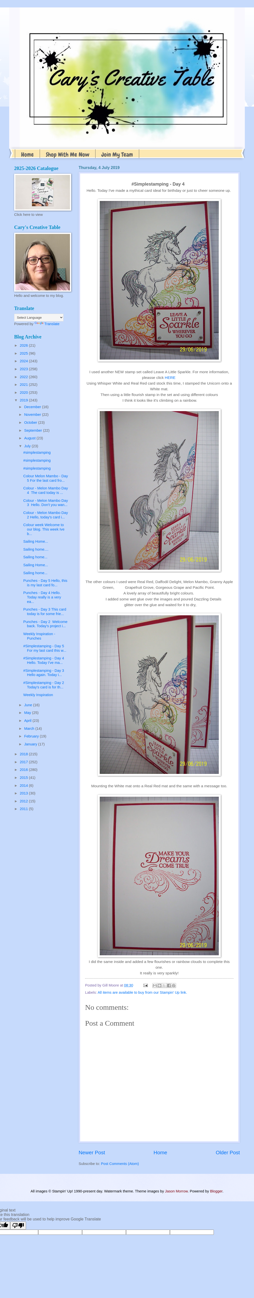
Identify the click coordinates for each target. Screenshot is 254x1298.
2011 (24, 809)
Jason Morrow (176, 1191)
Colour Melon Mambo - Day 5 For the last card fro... (45, 478)
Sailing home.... (35, 549)
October (31, 422)
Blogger (216, 1191)
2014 (24, 786)
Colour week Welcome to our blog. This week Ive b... (43, 529)
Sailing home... (35, 557)
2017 (24, 762)
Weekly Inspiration (38, 695)
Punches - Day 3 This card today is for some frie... (44, 611)
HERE (170, 377)
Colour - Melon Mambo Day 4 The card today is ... (45, 490)
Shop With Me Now (67, 154)
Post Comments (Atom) (120, 1164)
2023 (24, 369)
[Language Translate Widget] (39, 317)
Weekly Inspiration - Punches (39, 636)
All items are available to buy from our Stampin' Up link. (142, 992)
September (33, 430)
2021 (24, 385)
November (33, 415)
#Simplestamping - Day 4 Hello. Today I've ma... (44, 660)
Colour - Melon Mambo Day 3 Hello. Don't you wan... (45, 503)
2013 (24, 793)
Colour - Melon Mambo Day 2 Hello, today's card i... (45, 515)
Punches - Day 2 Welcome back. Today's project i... (45, 624)
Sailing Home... (35, 541)
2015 (24, 778)
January (31, 744)
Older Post (228, 1152)
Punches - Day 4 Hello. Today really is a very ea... (42, 597)
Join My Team (117, 154)
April (28, 721)
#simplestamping (37, 452)
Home (27, 154)
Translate (47, 324)
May (28, 713)
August (30, 438)
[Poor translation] (18, 1225)
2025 (24, 353)
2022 (24, 377)
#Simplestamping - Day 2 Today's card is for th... (44, 685)
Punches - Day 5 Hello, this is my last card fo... (45, 583)
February (32, 736)
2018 (24, 754)
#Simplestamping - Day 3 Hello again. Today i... (44, 673)
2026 (24, 345)
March (29, 729)
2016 (24, 770)
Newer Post (92, 1152)
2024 (24, 361)
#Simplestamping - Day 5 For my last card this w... (44, 648)
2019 (24, 400)
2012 (24, 801)
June (28, 705)
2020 (24, 393)
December (33, 407)
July (28, 446)
